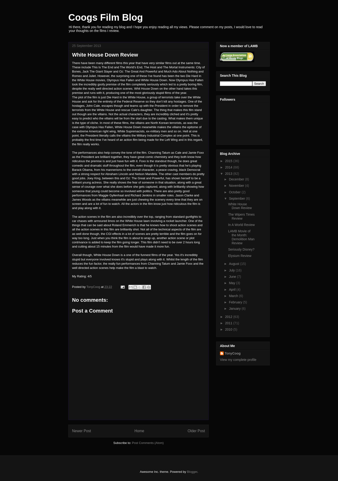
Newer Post (81, 431)
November (237, 185)
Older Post (196, 431)
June (233, 277)
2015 (229, 161)
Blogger (192, 471)
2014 (229, 167)
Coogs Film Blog (105, 17)
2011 (229, 323)
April (232, 289)
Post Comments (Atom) (148, 443)
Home (139, 431)
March (234, 296)
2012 (229, 317)
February (236, 302)
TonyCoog (93, 287)
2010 (229, 329)
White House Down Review (240, 206)
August (234, 264)
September (237, 198)
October (235, 192)
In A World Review (241, 225)
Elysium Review (239, 256)
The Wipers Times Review (241, 216)
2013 (229, 174)
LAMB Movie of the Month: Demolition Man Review (241, 237)
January (235, 308)
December (237, 179)
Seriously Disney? (241, 249)
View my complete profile (238, 360)
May (232, 283)
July (232, 270)
